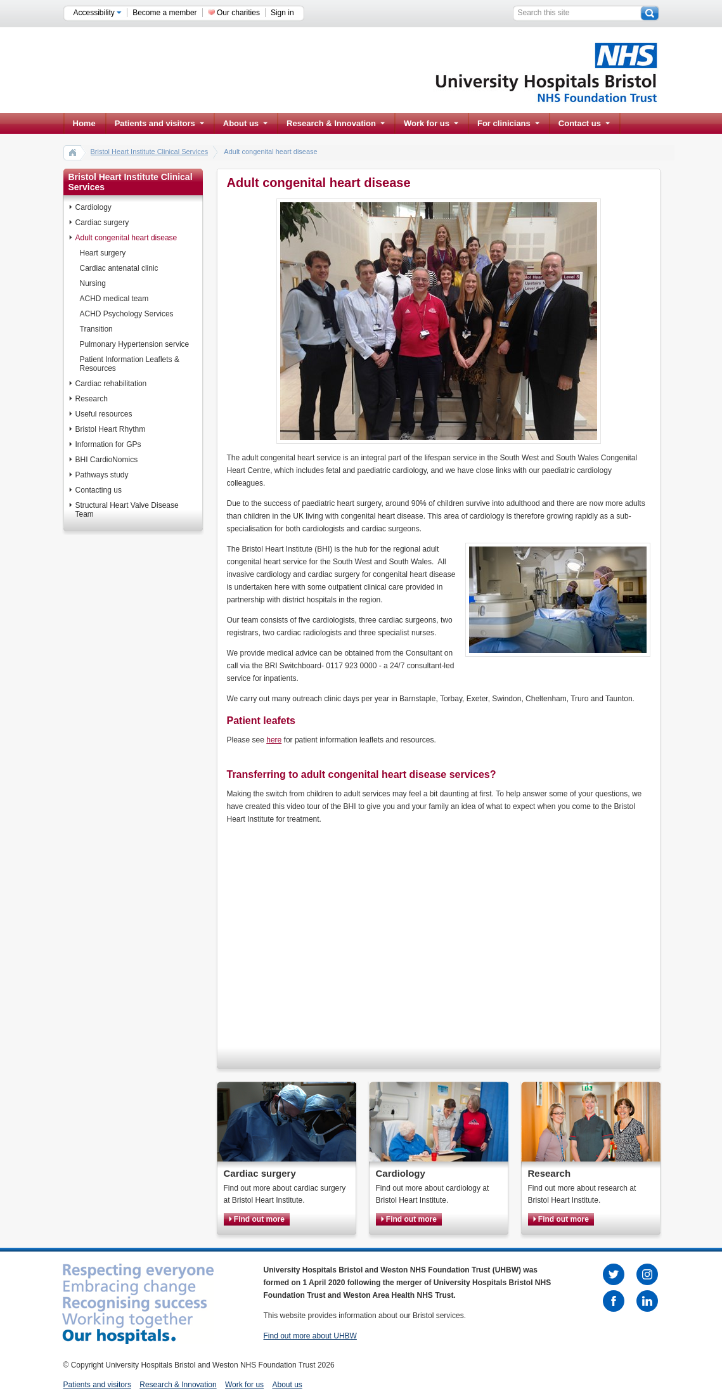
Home (84, 123)
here (273, 739)
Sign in (282, 12)
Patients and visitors (159, 123)
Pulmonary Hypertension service (135, 344)
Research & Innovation (336, 123)
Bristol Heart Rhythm (110, 429)
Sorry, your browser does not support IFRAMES (404, 933)
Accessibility (98, 12)
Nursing (93, 283)
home (73, 152)
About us (245, 123)
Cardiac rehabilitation (111, 383)
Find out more (257, 1219)
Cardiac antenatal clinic (119, 268)
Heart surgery (103, 253)
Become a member (164, 12)
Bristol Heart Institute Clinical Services (150, 151)
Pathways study (102, 474)
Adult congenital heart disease (126, 237)
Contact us (584, 123)
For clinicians (508, 123)
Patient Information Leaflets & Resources (129, 364)
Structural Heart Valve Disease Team (127, 510)
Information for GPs (108, 444)
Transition (96, 329)
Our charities (238, 12)
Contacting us (98, 490)
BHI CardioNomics (106, 459)
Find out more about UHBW (310, 1335)
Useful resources (103, 414)
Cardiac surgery (102, 222)
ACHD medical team (114, 298)
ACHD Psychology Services (127, 313)
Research (91, 398)
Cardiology (93, 207)
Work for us (431, 123)
